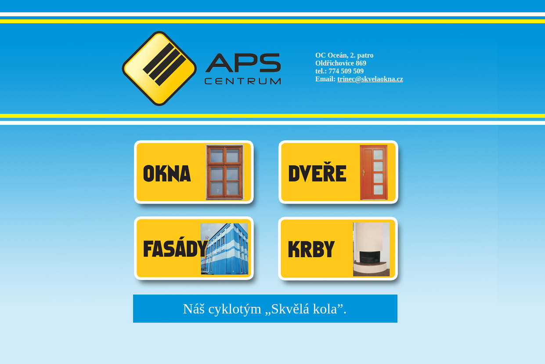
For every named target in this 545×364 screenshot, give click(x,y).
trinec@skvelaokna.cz (370, 79)
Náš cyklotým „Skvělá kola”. (264, 309)
